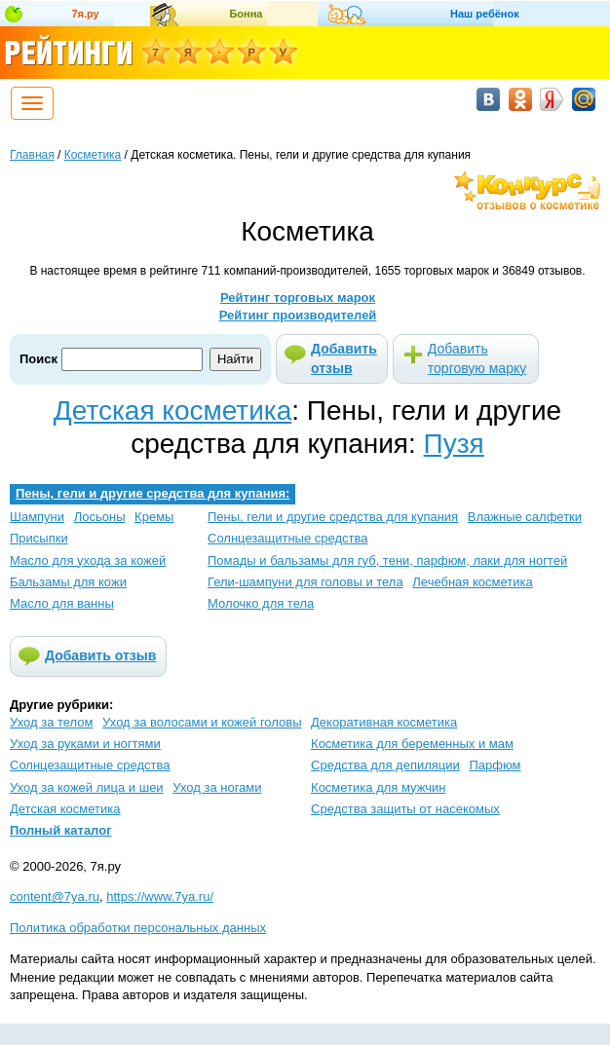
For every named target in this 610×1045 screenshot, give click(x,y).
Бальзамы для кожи (68, 582)
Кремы (153, 516)
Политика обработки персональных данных (138, 927)
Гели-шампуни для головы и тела (305, 582)
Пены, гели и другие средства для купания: (152, 493)
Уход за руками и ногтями (85, 743)
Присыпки (39, 538)
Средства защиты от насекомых (405, 809)
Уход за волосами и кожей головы (201, 722)
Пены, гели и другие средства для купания (333, 516)
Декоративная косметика (384, 722)
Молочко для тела (261, 603)
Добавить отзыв (344, 358)
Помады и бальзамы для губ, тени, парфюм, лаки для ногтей (387, 560)
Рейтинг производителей (298, 315)
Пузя (454, 444)
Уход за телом (51, 722)
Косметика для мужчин (378, 787)
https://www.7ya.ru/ (159, 896)
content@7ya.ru (54, 896)
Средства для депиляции (385, 765)
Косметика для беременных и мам (412, 743)
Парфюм (494, 765)
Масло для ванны (62, 603)
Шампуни (37, 516)
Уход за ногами (216, 787)
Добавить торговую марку (477, 358)
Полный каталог (61, 830)
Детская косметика (172, 410)
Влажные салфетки (525, 516)
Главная (32, 155)
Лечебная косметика (472, 582)
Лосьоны (100, 516)
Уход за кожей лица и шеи (87, 787)
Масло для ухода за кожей (88, 560)
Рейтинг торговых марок (297, 297)
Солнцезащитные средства (288, 538)
